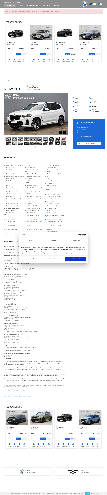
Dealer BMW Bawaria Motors (12, 2)
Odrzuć (32, 258)
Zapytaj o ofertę (90, 143)
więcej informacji (94, 493)
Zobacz (24, 54)
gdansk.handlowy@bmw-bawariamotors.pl (89, 133)
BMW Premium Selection (84, 115)
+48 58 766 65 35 (83, 131)
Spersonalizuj (53, 258)
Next (64, 132)
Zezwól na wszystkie (75, 258)
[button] (98, 44)
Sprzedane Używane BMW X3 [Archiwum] (15, 390)
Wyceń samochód (32, 6)
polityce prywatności (72, 252)
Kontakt (56, 6)
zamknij (87, 493)
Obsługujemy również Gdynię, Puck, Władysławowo (17, 396)
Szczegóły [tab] (53, 240)
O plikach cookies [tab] (76, 240)
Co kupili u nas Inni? (53, 479)
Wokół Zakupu (46, 6)
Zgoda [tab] (31, 240)
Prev (60, 132)
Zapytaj (18, 54)
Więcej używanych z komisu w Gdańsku (14, 393)
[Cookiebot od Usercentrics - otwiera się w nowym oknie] (79, 235)
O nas (21, 6)
